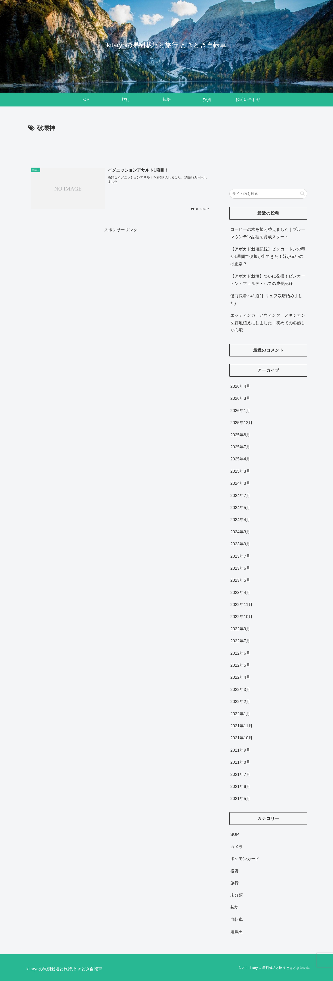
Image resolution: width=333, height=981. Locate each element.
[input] (268, 194)
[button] (302, 193)
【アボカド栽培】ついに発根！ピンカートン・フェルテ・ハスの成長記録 (267, 280)
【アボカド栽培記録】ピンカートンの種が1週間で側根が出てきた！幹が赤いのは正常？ (267, 256)
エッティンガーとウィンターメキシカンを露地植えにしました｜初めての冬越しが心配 (267, 323)
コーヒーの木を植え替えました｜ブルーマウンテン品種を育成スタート (267, 233)
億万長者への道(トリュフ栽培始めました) (266, 300)
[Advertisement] (120, 146)
